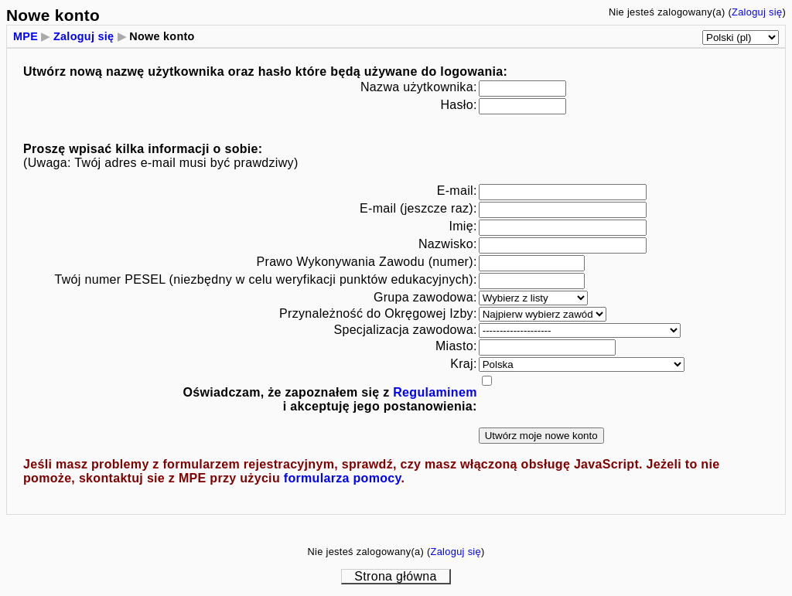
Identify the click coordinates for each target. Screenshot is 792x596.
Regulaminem (434, 392)
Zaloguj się (757, 12)
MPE (25, 36)
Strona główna (395, 576)
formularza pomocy (342, 478)
